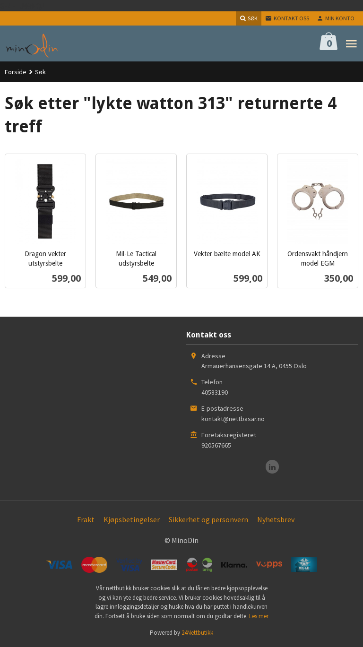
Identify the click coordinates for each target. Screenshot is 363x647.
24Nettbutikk (197, 633)
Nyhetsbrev (275, 519)
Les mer (258, 616)
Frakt (86, 519)
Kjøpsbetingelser (132, 519)
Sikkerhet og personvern (208, 519)
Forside (15, 72)
